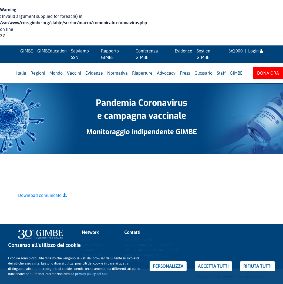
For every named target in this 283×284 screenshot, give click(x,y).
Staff (221, 73)
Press (185, 73)
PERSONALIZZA (168, 266)
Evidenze (94, 73)
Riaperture (142, 73)
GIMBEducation (52, 51)
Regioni (38, 73)
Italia (21, 73)
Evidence (183, 51)
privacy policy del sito (91, 274)
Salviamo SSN (80, 54)
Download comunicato (42, 195)
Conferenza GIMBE (147, 54)
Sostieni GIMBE (204, 54)
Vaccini (74, 73)
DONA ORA (268, 73)
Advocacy (166, 73)
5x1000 (235, 51)
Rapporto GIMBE (110, 54)
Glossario (203, 73)
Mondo (56, 73)
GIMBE (26, 51)
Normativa (117, 73)
